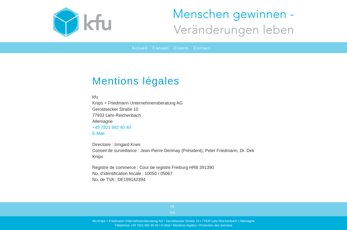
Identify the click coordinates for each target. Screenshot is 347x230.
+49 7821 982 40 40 (111, 127)
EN (172, 212)
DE (172, 206)
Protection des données (215, 225)
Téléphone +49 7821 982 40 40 (136, 225)
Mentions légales (185, 225)
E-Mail (98, 133)
